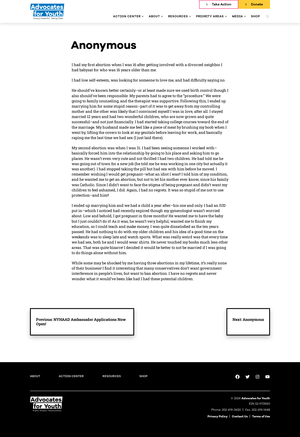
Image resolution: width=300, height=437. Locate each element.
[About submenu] (162, 16)
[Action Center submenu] (142, 16)
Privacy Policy (218, 416)
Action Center (71, 376)
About (35, 376)
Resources (111, 376)
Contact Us (240, 416)
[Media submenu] (245, 16)
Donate (257, 4)
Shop (143, 376)
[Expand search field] (267, 16)
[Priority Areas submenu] (226, 16)
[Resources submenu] (190, 16)
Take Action (221, 4)
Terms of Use (261, 416)
